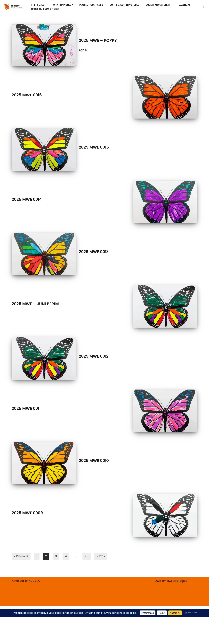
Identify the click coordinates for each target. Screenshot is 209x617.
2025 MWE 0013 (94, 251)
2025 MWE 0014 (27, 199)
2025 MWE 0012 (94, 356)
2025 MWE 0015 (94, 147)
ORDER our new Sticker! (45, 9)
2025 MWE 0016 (27, 95)
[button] (47, 5)
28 (86, 556)
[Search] (203, 7)
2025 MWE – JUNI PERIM (35, 304)
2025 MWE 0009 (27, 513)
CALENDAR (184, 5)
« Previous (21, 556)
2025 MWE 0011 (26, 408)
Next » (100, 556)
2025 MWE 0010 (94, 460)
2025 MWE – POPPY (98, 40)
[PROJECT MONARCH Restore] (13, 6)
